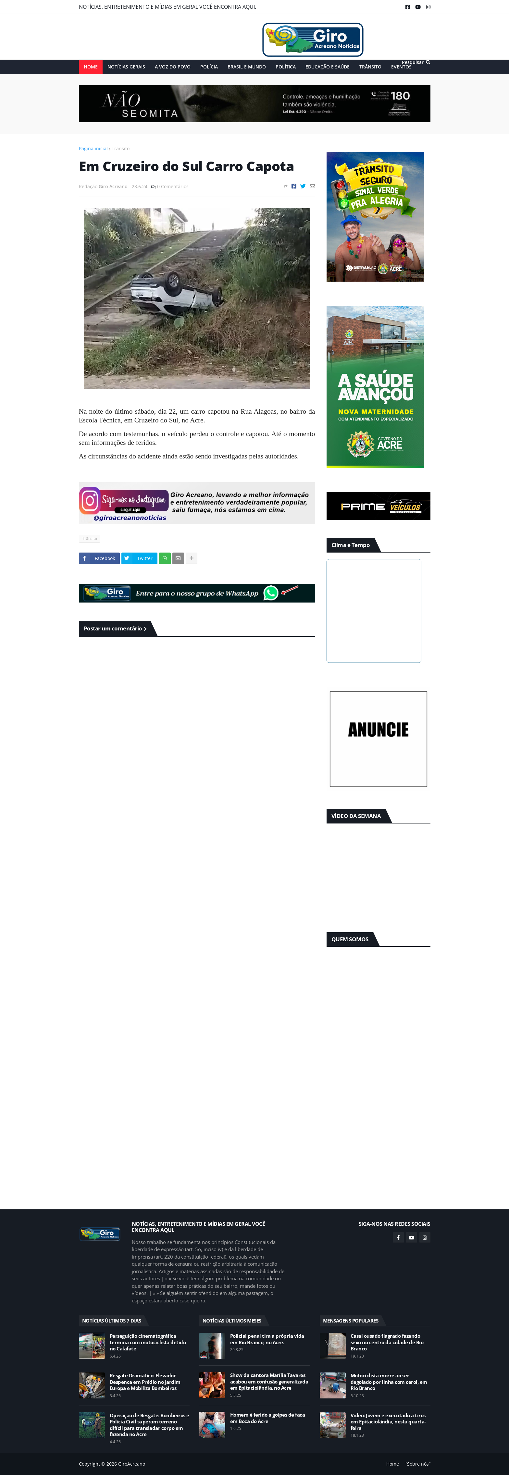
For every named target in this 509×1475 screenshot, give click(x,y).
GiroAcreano (131, 1464)
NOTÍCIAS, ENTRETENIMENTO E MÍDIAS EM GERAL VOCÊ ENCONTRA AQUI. (167, 6)
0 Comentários (173, 186)
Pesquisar (413, 62)
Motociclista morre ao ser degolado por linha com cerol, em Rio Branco (389, 1381)
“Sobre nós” (417, 1464)
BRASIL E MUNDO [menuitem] (247, 67)
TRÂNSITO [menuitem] (370, 67)
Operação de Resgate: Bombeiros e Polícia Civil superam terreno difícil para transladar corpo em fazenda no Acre (149, 1425)
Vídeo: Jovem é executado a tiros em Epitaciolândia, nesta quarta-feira (388, 1421)
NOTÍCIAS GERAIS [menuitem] (126, 67)
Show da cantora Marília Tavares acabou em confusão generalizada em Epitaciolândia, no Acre (269, 1381)
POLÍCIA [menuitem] (209, 67)
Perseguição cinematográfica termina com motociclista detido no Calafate (148, 1342)
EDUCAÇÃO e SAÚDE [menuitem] (327, 67)
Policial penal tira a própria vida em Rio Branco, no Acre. (267, 1339)
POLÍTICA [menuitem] (286, 67)
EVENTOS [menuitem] (401, 67)
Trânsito (121, 148)
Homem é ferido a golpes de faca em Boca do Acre (267, 1418)
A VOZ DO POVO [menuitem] (173, 67)
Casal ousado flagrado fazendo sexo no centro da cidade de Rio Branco (387, 1342)
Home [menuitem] (91, 67)
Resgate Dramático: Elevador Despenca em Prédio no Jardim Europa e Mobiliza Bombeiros (145, 1381)
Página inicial (93, 148)
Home (392, 1464)
